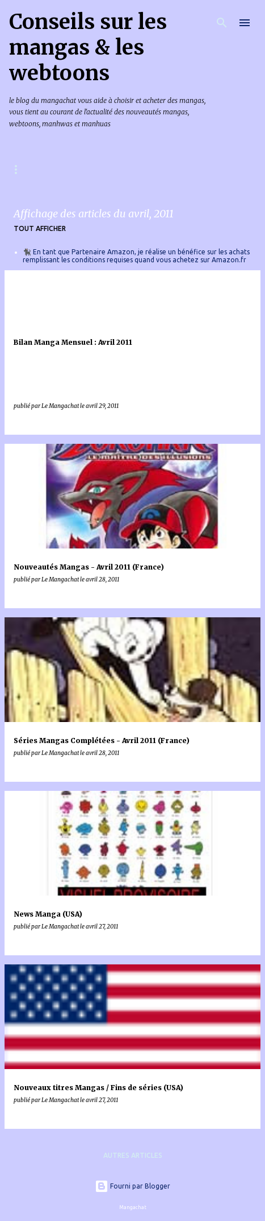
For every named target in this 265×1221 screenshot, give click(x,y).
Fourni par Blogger (132, 1186)
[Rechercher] (222, 22)
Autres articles (132, 1155)
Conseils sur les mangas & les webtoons (88, 47)
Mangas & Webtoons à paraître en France (91, 169)
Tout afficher (40, 228)
